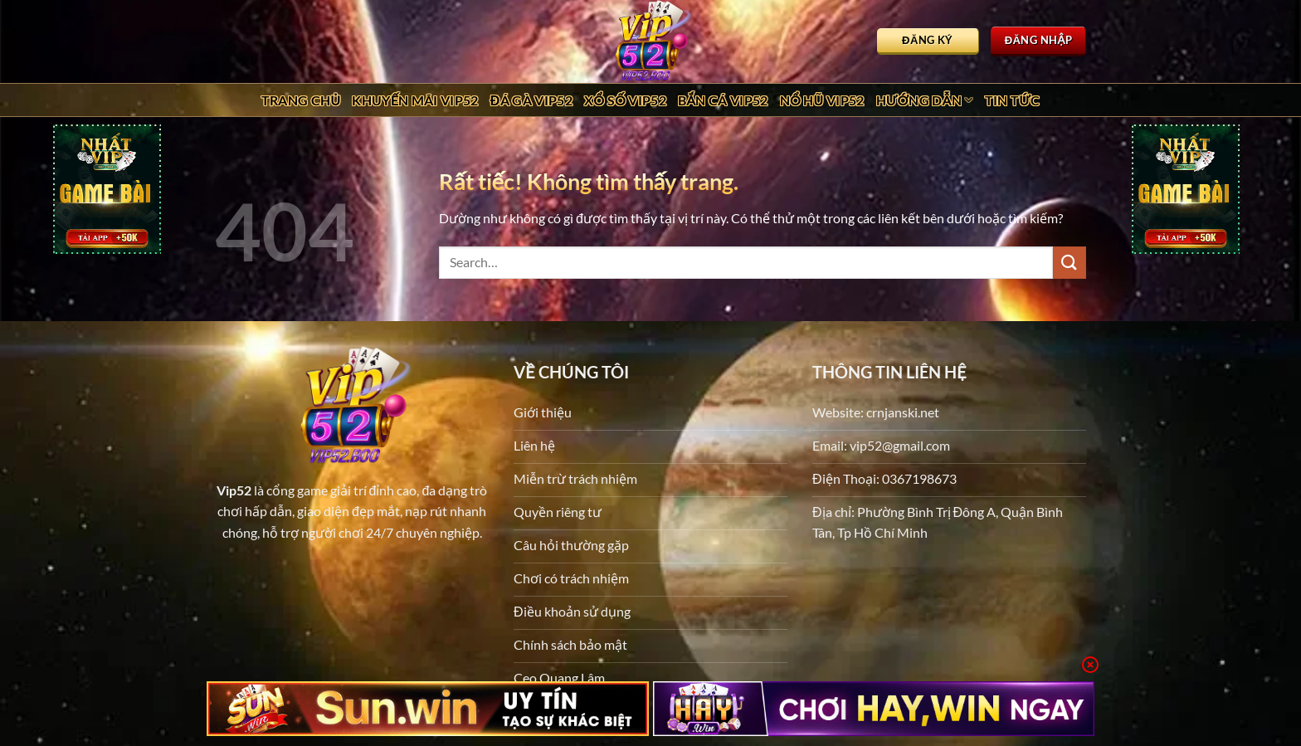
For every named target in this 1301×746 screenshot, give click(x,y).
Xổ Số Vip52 (625, 100)
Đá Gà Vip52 (531, 100)
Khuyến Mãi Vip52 (415, 100)
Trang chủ (301, 100)
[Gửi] (1069, 262)
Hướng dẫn (924, 100)
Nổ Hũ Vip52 (822, 100)
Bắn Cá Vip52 (723, 100)
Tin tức (1012, 100)
